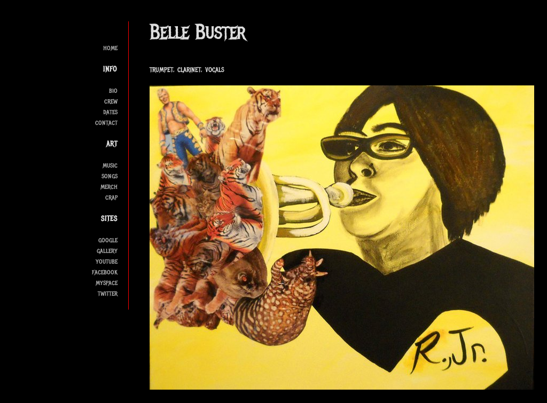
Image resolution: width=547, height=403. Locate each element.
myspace (107, 282)
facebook (105, 271)
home (110, 47)
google (108, 239)
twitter (108, 293)
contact (106, 122)
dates (110, 111)
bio (113, 90)
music (110, 165)
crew (111, 101)
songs (109, 175)
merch (109, 186)
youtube (107, 261)
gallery (107, 250)
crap (111, 197)
